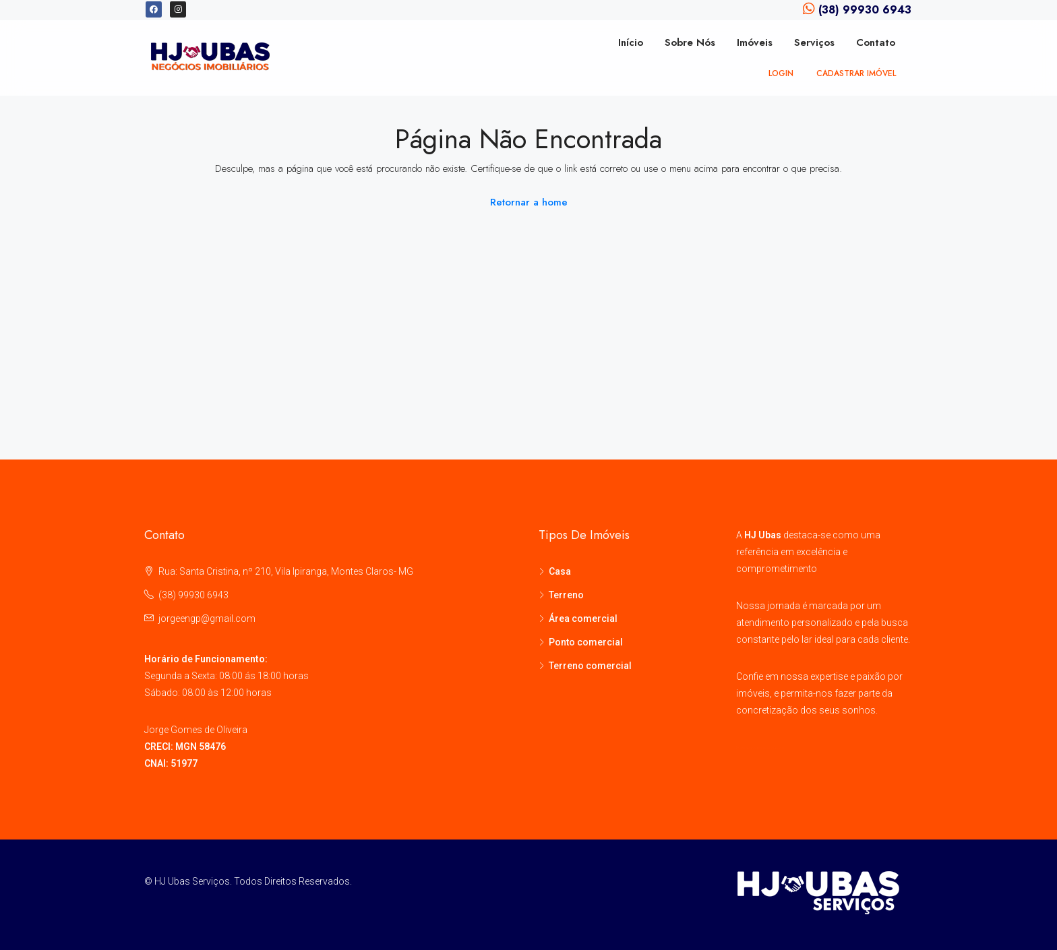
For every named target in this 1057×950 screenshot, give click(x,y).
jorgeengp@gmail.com (206, 618)
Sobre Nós (690, 42)
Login (780, 73)
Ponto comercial (586, 642)
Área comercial (583, 618)
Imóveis (755, 42)
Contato (875, 42)
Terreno (566, 595)
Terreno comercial (590, 665)
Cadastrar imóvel (856, 73)
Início (630, 42)
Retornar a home (529, 202)
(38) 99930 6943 (193, 595)
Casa (560, 571)
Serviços (814, 42)
